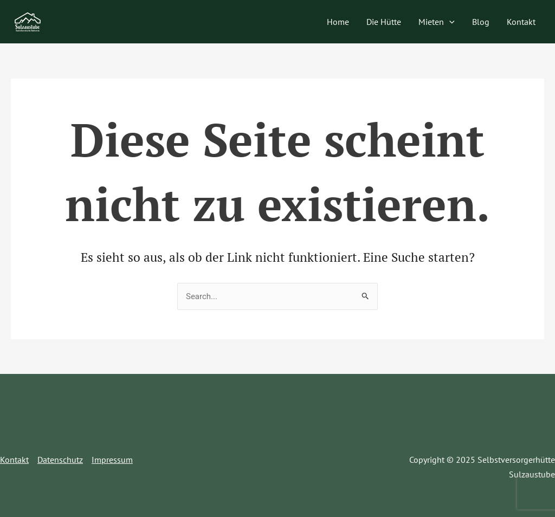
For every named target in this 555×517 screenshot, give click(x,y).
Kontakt (521, 21)
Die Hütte (383, 21)
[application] (449, 21)
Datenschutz (60, 459)
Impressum (112, 459)
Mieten (436, 21)
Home (338, 21)
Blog (480, 21)
